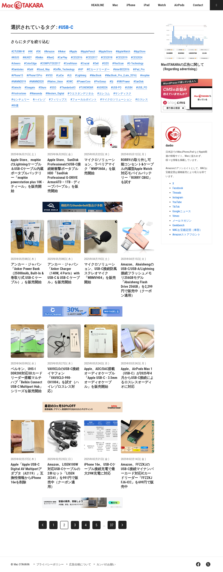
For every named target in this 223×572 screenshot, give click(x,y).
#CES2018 (106, 57)
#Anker (62, 51)
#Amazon (49, 51)
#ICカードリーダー (98, 69)
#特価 (14, 105)
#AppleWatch (123, 51)
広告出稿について (80, 564)
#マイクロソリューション (116, 99)
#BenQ (50, 57)
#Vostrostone (18, 93)
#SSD (53, 87)
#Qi (111, 81)
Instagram (177, 197)
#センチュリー (20, 99)
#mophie (145, 75)
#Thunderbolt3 (67, 87)
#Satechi (16, 87)
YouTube (177, 202)
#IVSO (49, 75)
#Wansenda (36, 93)
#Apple (73, 51)
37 (111, 525)
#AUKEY (27, 57)
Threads (176, 192)
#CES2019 (121, 57)
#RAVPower (123, 81)
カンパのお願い (106, 564)
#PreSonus (100, 81)
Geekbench (178, 225)
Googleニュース (181, 211)
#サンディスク (122, 93)
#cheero (15, 63)
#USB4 (129, 87)
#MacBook (95, 75)
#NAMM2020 (36, 81)
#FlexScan (118, 63)
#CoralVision (70, 63)
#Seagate (30, 87)
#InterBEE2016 (121, 69)
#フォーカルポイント (84, 99)
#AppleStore (105, 51)
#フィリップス (58, 99)
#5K (38, 51)
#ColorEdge (30, 63)
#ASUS (15, 57)
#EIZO (105, 63)
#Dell (96, 63)
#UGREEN (102, 87)
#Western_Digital (55, 93)
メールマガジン (182, 220)
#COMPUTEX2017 (50, 63)
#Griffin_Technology (64, 69)
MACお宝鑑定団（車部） (187, 230)
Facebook (177, 188)
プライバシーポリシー (50, 564)
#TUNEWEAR (86, 87)
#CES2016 (76, 57)
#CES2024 (136, 57)
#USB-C (65, 27)
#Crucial (85, 63)
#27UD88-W (18, 51)
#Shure (42, 87)
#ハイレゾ (39, 99)
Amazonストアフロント (186, 234)
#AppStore (139, 51)
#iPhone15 (17, 75)
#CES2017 (91, 57)
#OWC (69, 81)
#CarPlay (62, 57)
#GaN (30, 69)
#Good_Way (43, 69)
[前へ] (43, 525)
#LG (69, 75)
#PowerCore (83, 81)
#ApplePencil (88, 51)
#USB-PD (116, 87)
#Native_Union (55, 81)
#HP (80, 69)
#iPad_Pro (139, 69)
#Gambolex (17, 69)
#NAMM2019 (18, 81)
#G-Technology (135, 63)
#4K (30, 51)
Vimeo (175, 216)
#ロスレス (141, 99)
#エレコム (103, 93)
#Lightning (80, 75)
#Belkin (39, 57)
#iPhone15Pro (34, 75)
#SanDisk (139, 81)
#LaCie (60, 75)
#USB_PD (141, 87)
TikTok (176, 206)
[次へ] (122, 525)
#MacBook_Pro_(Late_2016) (121, 75)
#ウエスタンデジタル (81, 93)
